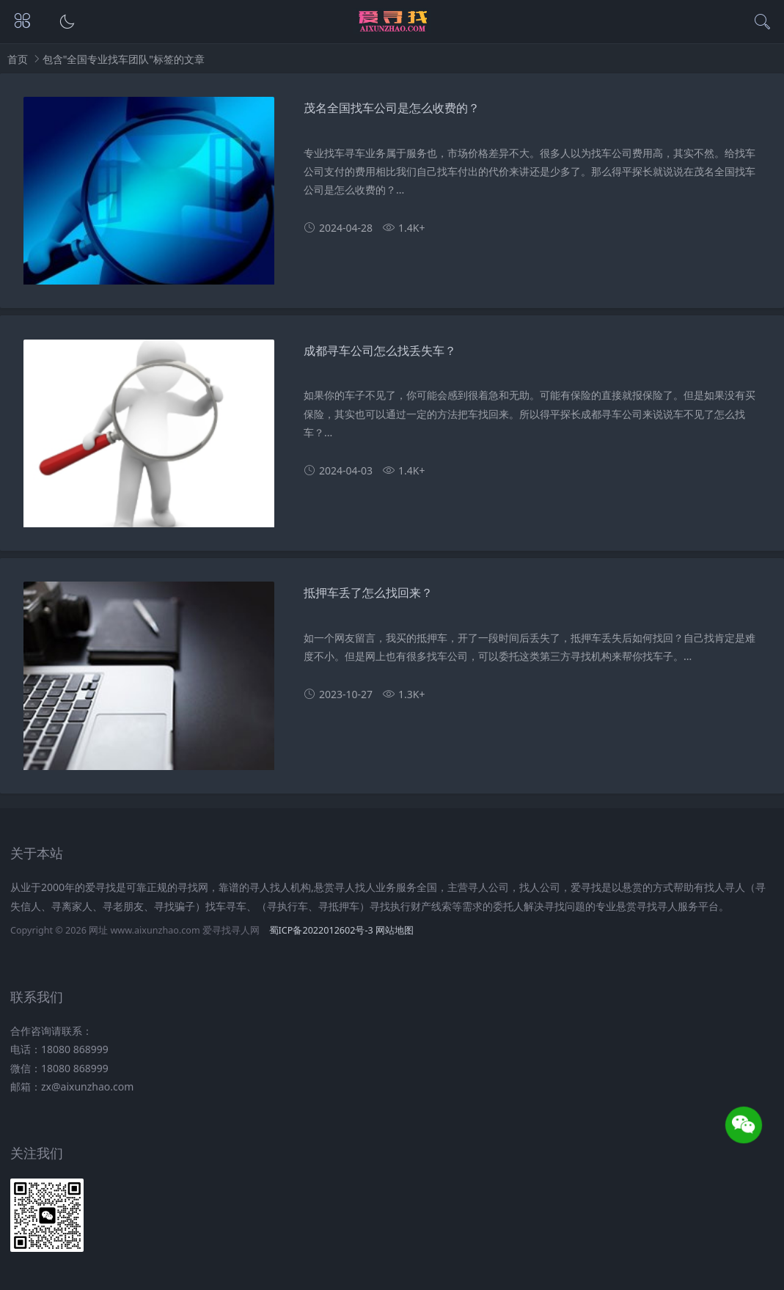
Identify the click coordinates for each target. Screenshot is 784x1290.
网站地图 (394, 930)
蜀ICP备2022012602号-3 (321, 930)
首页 (17, 59)
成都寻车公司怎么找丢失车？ (380, 351)
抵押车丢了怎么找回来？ (368, 593)
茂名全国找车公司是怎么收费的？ (392, 108)
